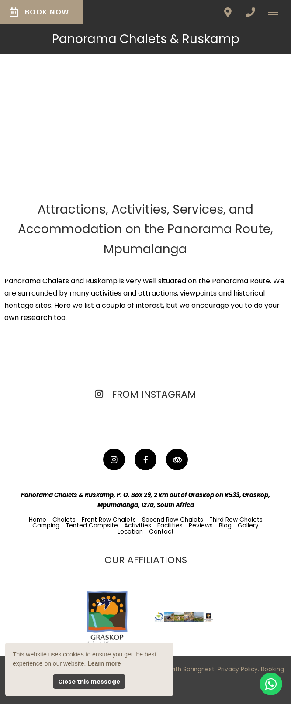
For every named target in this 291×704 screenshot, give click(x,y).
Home (37, 520)
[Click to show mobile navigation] (276, 12)
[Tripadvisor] (177, 459)
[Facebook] (145, 459)
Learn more (104, 663)
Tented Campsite (92, 525)
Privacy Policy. (238, 669)
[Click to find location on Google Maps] (227, 12)
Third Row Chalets (236, 520)
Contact (161, 531)
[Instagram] (114, 459)
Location (130, 531)
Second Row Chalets (172, 520)
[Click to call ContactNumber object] (250, 12)
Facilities (170, 525)
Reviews (201, 525)
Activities (137, 525)
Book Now (39, 12)
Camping (45, 525)
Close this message (89, 681)
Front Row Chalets (109, 520)
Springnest (199, 669)
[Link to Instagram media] (49, 424)
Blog (225, 525)
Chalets (64, 520)
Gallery (248, 525)
